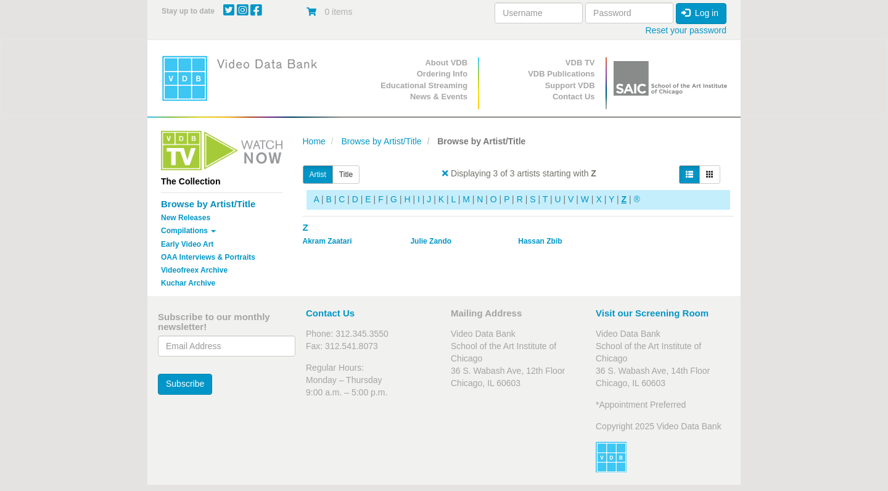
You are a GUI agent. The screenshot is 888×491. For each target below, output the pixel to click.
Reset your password (685, 30)
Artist (318, 174)
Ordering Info (442, 73)
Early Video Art (187, 244)
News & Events (438, 96)
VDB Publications (561, 73)
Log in (699, 13)
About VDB (446, 62)
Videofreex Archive (194, 270)
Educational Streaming (423, 85)
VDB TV (580, 62)
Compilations (188, 230)
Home (314, 141)
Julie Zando (430, 241)
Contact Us (574, 96)
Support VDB (570, 85)
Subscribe (185, 384)
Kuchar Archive (188, 283)
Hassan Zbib (540, 241)
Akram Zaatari (327, 241)
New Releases (185, 217)
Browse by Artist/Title (208, 204)
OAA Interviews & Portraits (208, 257)
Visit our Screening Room (652, 313)
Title (346, 174)
